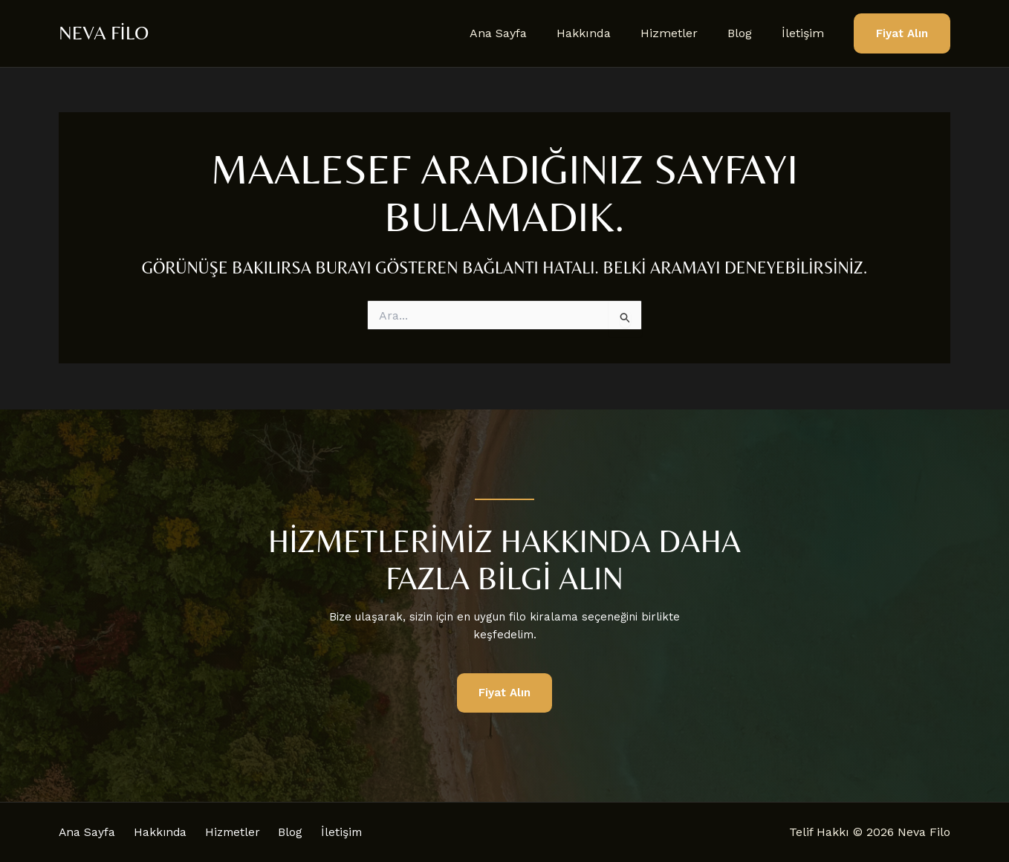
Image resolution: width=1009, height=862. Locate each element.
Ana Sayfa (525, 33)
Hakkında (604, 33)
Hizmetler (684, 33)
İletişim (806, 33)
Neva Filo (104, 33)
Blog (748, 33)
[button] (902, 33)
